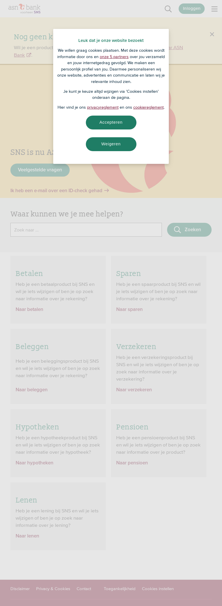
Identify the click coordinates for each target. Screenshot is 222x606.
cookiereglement (148, 107)
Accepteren (111, 122)
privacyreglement (103, 107)
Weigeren (111, 144)
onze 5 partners (114, 56)
